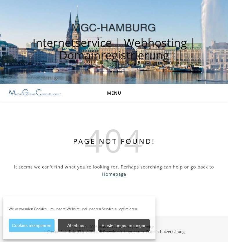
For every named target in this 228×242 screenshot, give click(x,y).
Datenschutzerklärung (165, 231)
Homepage (114, 174)
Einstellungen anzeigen (124, 225)
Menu (114, 93)
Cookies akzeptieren (31, 225)
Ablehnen (76, 225)
